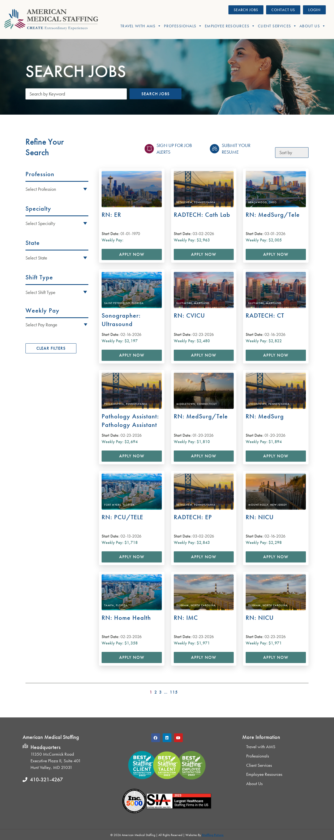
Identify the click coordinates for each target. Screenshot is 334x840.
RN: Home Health (126, 617)
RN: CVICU (189, 315)
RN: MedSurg (265, 416)
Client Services (277, 26)
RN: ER (111, 214)
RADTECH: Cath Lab (202, 214)
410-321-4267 (46, 779)
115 (174, 692)
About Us (313, 26)
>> (305, 691)
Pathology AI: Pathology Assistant (130, 420)
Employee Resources (230, 26)
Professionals (183, 26)
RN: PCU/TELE (122, 517)
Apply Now (131, 254)
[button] (56, 324)
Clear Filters (51, 348)
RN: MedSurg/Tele (273, 214)
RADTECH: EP (193, 517)
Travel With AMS (140, 26)
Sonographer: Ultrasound (121, 319)
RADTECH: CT (265, 315)
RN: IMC (186, 617)
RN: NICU (260, 517)
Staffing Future (213, 835)
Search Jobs (155, 94)
